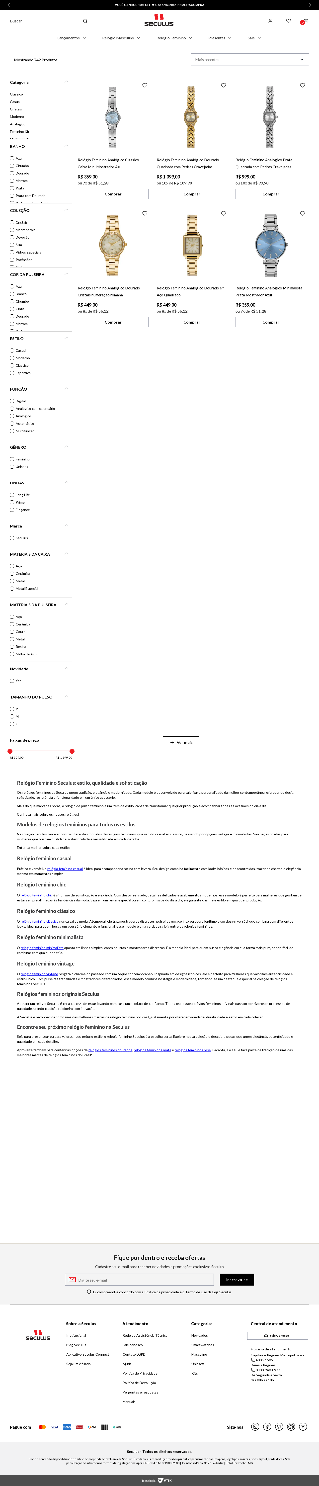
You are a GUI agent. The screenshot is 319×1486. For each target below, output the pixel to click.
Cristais (16, 109)
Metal (20, 581)
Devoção (22, 237)
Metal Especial (27, 588)
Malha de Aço (26, 654)
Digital (21, 401)
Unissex (22, 466)
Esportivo (23, 373)
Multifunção (25, 431)
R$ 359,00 (17, 757)
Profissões (24, 260)
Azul (19, 158)
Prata (20, 188)
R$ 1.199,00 (64, 757)
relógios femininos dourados (110, 1050)
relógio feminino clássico (40, 921)
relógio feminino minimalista (42, 948)
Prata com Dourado (31, 195)
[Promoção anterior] (9, 5)
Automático (25, 423)
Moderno (17, 116)
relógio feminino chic (37, 895)
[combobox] (52, 21)
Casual (15, 101)
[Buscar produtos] (86, 21)
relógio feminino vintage (39, 974)
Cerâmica (23, 573)
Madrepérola (25, 230)
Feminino (23, 459)
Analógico (17, 124)
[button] (41, 82)
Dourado (22, 173)
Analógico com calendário (35, 408)
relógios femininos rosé (193, 1050)
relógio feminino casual (65, 869)
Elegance (23, 510)
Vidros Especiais (28, 252)
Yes (18, 681)
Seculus (22, 538)
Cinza (20, 309)
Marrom (22, 180)
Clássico (16, 94)
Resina (21, 646)
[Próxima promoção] (310, 5)
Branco (21, 294)
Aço (19, 566)
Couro (20, 631)
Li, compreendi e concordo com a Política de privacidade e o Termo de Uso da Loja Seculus (162, 1292)
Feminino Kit (19, 131)
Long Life (23, 495)
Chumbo (22, 166)
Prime (20, 502)
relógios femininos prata (152, 1050)
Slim (19, 245)
